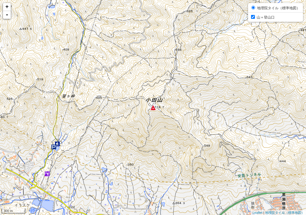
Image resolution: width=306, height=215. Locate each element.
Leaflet (257, 212)
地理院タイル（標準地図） (285, 212)
